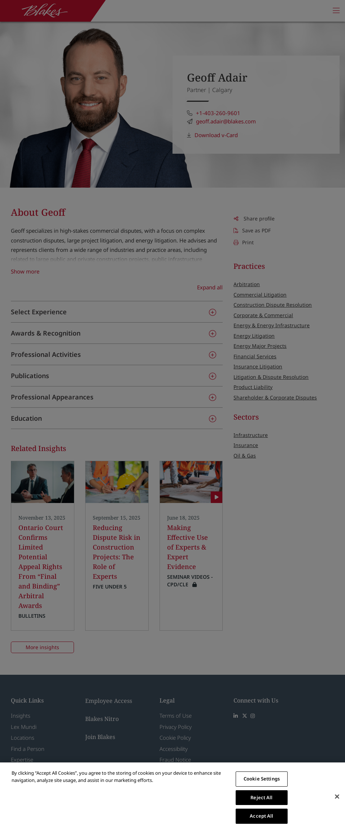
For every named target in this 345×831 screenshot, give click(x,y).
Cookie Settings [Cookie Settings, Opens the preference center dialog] (262, 778)
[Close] (337, 797)
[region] (172, 796)
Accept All (261, 816)
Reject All (261, 797)
